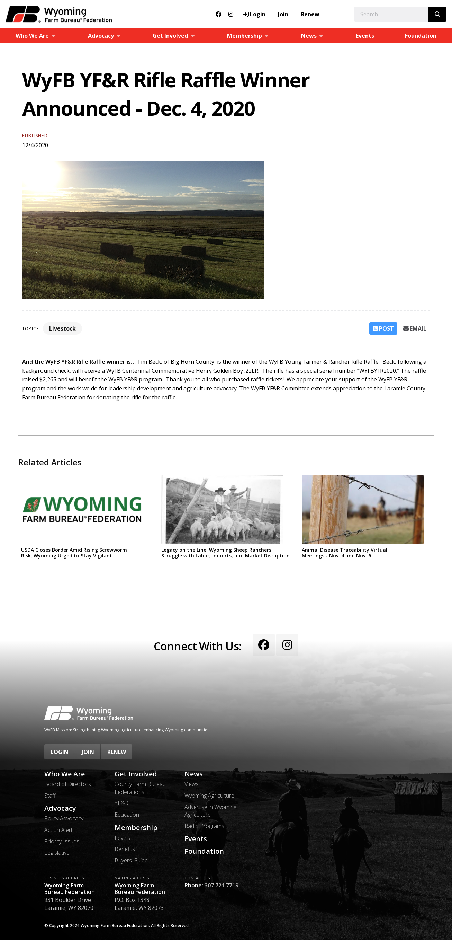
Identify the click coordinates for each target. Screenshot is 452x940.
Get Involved (136, 774)
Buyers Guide (131, 860)
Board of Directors (67, 784)
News (193, 774)
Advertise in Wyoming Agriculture (210, 810)
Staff (50, 795)
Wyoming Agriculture (209, 795)
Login (60, 752)
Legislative (57, 852)
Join (283, 14)
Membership (136, 827)
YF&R (121, 803)
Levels (122, 838)
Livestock (62, 328)
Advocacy (60, 808)
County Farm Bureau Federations (140, 788)
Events (365, 35)
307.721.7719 (221, 885)
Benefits (125, 849)
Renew (310, 14)
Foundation (420, 35)
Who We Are (64, 774)
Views (191, 784)
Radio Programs (204, 826)
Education (127, 814)
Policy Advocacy (63, 818)
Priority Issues (61, 841)
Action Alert (58, 830)
